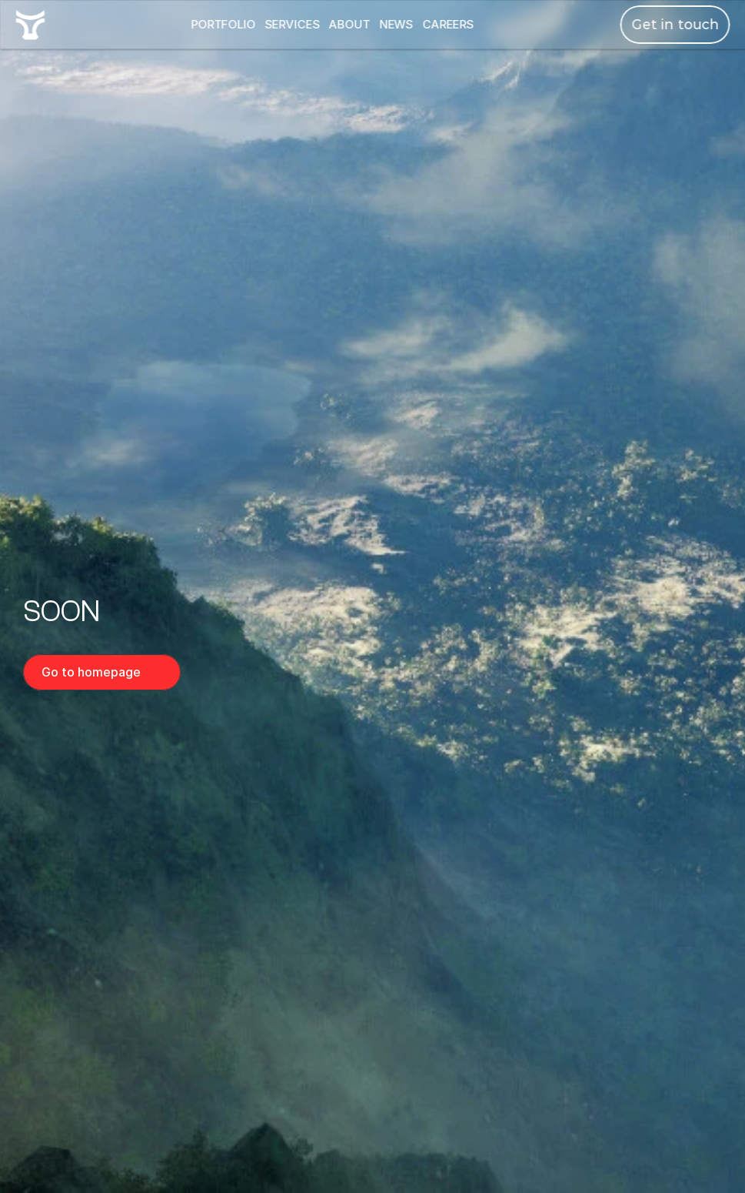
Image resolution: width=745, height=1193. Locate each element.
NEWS (396, 24)
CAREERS (448, 24)
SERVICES (292, 24)
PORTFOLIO (223, 24)
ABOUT (348, 24)
